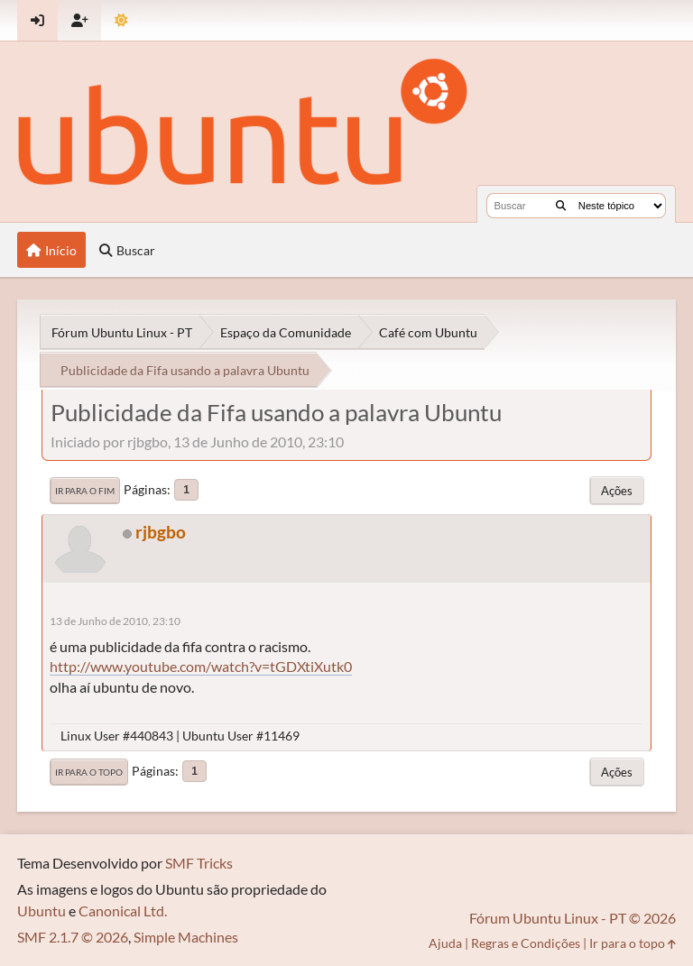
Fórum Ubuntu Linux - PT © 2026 (572, 917)
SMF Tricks (199, 862)
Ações (617, 490)
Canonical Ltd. (123, 910)
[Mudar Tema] (121, 20)
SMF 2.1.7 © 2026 (72, 936)
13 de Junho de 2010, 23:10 (115, 621)
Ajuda (445, 943)
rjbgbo (160, 531)
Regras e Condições (525, 943)
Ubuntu (41, 910)
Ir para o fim (85, 490)
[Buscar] (561, 205)
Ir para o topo (89, 772)
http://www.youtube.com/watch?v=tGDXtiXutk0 (201, 666)
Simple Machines (186, 936)
